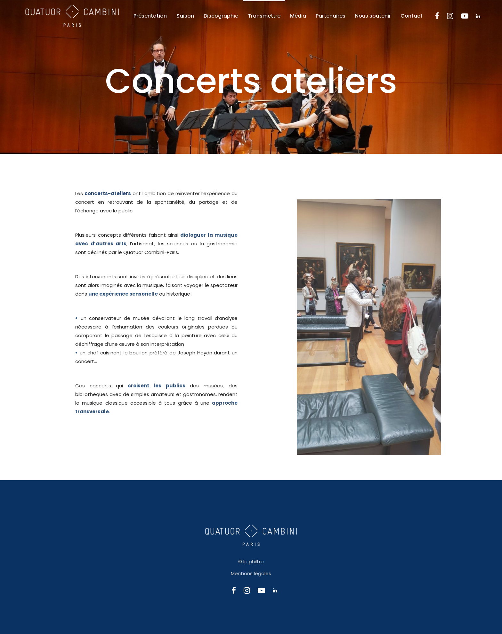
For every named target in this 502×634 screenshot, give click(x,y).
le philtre (253, 561)
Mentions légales (251, 573)
